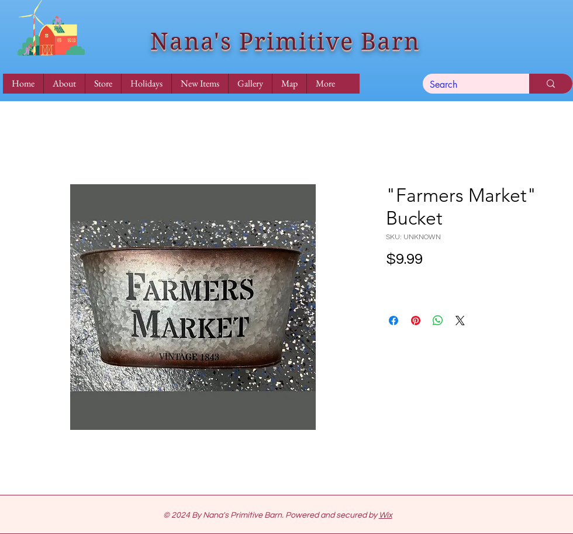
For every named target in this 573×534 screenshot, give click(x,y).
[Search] (467, 85)
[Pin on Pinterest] (416, 320)
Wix (385, 515)
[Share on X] (460, 320)
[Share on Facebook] (393, 320)
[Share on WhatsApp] (438, 320)
